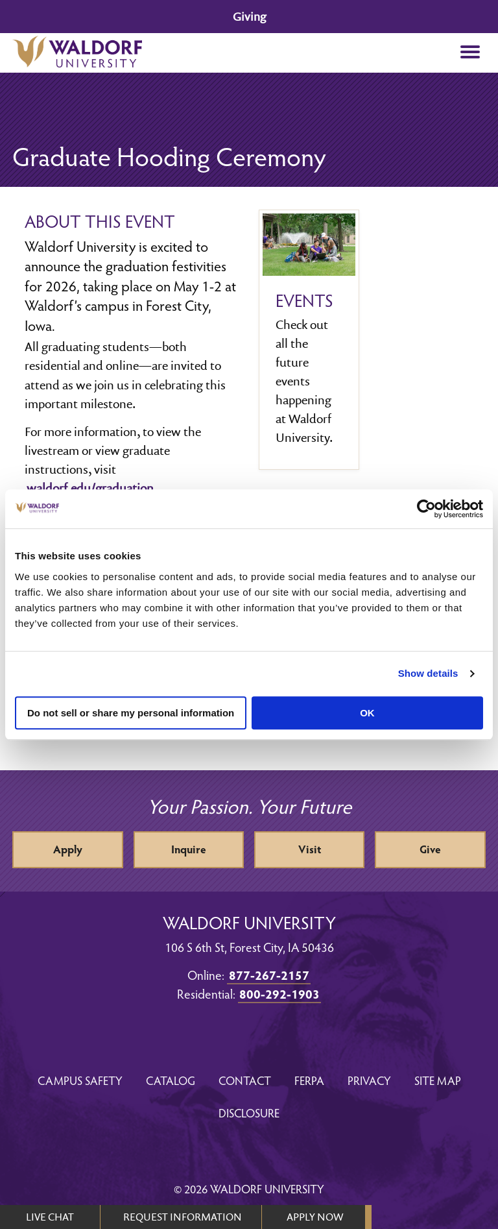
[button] (470, 53)
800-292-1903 (279, 993)
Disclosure (249, 1112)
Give (430, 849)
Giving (249, 16)
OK (367, 712)
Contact (245, 1080)
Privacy (369, 1080)
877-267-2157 (269, 974)
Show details (428, 673)
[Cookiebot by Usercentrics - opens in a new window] (426, 508)
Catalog (170, 1080)
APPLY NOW (315, 1217)
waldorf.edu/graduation (90, 488)
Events (304, 300)
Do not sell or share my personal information (130, 712)
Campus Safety (80, 1080)
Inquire (188, 849)
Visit (309, 849)
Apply (67, 849)
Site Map (437, 1080)
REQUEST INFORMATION (182, 1217)
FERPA (309, 1080)
